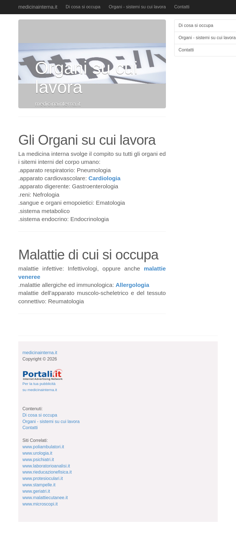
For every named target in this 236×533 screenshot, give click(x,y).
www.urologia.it (37, 453)
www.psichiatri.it (38, 459)
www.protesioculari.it (42, 478)
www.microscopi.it (40, 504)
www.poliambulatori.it (43, 446)
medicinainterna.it (37, 7)
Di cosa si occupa (83, 6)
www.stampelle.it (38, 484)
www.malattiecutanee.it (45, 497)
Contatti (181, 6)
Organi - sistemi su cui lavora (137, 6)
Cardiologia (104, 178)
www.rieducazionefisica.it (47, 472)
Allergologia (132, 285)
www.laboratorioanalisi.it (46, 466)
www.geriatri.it (36, 491)
